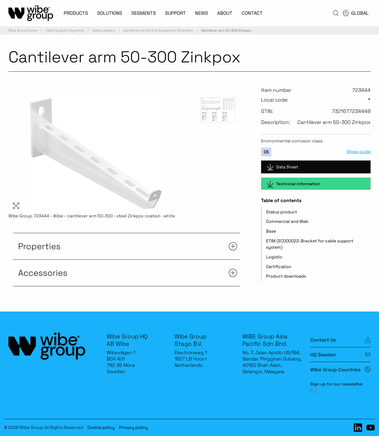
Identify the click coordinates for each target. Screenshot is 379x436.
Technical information (293, 184)
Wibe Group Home (22, 30)
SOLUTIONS (109, 13)
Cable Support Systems (65, 30)
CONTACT (252, 13)
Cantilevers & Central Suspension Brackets (158, 30)
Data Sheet (282, 167)
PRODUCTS (76, 13)
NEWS (201, 13)
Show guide (359, 152)
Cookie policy (101, 427)
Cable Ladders (103, 30)
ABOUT (224, 13)
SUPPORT (175, 13)
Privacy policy (133, 427)
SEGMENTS (143, 13)
